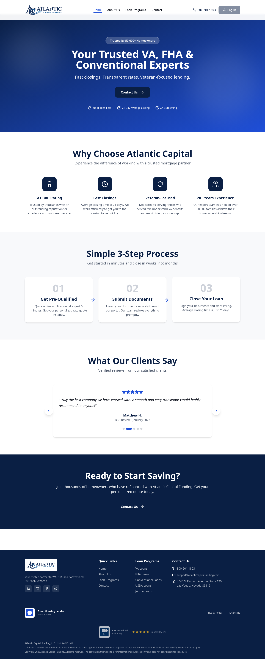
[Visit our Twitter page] (55, 588)
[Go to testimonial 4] (138, 429)
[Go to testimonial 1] (124, 429)
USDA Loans (143, 586)
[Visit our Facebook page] (46, 588)
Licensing (234, 612)
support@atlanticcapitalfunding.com (198, 575)
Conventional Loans (148, 580)
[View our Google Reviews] (149, 632)
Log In (229, 10)
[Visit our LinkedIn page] (28, 588)
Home (97, 10)
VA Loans (141, 568)
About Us (113, 10)
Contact (157, 10)
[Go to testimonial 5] (141, 429)
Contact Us (132, 92)
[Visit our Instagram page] (37, 588)
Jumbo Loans (144, 591)
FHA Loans (142, 574)
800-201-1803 (186, 568)
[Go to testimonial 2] (129, 429)
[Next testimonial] (216, 411)
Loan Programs (135, 10)
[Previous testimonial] (49, 411)
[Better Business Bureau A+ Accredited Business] (113, 632)
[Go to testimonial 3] (134, 429)
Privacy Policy (214, 612)
